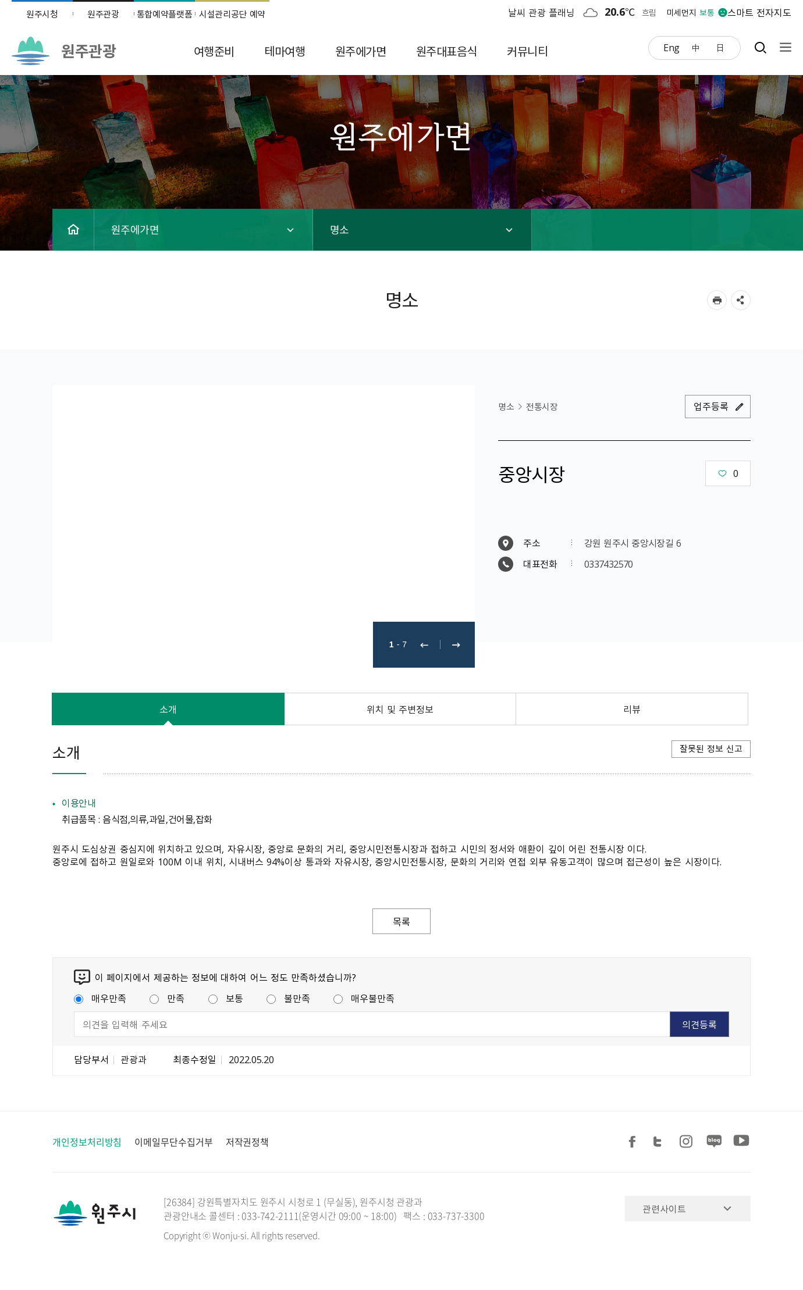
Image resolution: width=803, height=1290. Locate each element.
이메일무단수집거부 (173, 1142)
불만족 (288, 998)
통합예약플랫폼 (165, 14)
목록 (401, 921)
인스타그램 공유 (687, 1142)
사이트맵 (782, 47)
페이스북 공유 (634, 1142)
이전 (424, 645)
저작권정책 (247, 1142)
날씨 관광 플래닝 (541, 12)
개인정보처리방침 (87, 1142)
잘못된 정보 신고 (711, 748)
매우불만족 (364, 998)
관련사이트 (664, 1209)
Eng (671, 47)
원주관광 (103, 14)
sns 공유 (741, 300)
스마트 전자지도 (759, 12)
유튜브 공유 (741, 1142)
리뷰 (632, 709)
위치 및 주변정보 (400, 709)
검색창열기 (760, 47)
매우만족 (100, 998)
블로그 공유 (714, 1142)
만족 (167, 998)
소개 (168, 709)
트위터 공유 (661, 1142)
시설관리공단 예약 (232, 14)
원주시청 (42, 14)
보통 (225, 998)
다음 (456, 645)
